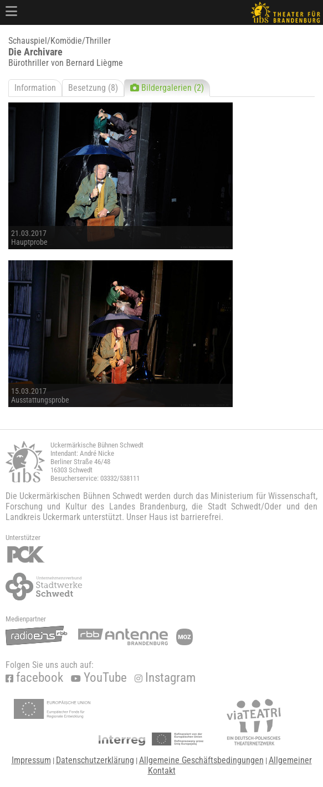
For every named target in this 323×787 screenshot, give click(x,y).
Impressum (31, 760)
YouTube (99, 677)
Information (35, 88)
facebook (34, 677)
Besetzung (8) (93, 88)
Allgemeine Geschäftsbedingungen (201, 760)
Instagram (165, 677)
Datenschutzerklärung (95, 760)
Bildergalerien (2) (167, 88)
